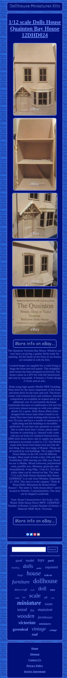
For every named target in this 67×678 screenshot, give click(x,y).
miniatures (45, 623)
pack (51, 560)
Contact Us (34, 660)
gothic (39, 568)
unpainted (51, 567)
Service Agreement (34, 671)
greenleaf (20, 629)
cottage (53, 630)
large (20, 575)
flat (32, 610)
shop (52, 598)
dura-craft (20, 589)
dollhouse (45, 580)
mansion (45, 609)
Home (34, 648)
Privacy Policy (34, 665)
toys (41, 560)
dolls (28, 566)
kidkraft (48, 575)
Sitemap (34, 654)
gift (46, 597)
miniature (29, 603)
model (30, 560)
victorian (26, 622)
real (35, 634)
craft (17, 598)
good (19, 560)
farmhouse (45, 617)
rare (52, 589)
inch (32, 590)
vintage (39, 629)
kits (24, 597)
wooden (25, 616)
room (49, 604)
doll (42, 588)
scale (35, 595)
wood (22, 609)
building (15, 567)
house (34, 573)
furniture (21, 581)
